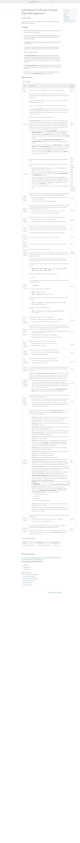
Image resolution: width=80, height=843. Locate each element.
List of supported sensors (61, 105)
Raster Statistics (29, 559)
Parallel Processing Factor (55, 558)
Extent (32, 558)
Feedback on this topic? (56, 592)
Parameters (66, 17)
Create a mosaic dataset (28, 581)
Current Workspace (26, 558)
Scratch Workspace (38, 559)
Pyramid (23, 559)
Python (28, 81)
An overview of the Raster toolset (30, 575)
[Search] (51, 1)
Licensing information (69, 21)
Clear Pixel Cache (27, 585)
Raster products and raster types (30, 579)
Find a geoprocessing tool (29, 577)
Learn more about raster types (31, 52)
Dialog (23, 81)
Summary (66, 12)
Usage (65, 14)
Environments (67, 19)
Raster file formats (27, 583)
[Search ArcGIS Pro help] (38, 2)
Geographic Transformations (42, 558)
